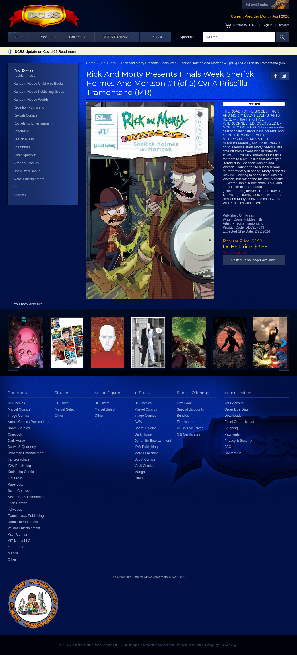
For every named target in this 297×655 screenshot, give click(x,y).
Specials (187, 37)
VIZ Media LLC (19, 541)
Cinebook (15, 434)
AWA (138, 422)
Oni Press (108, 63)
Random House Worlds (31, 99)
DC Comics (16, 403)
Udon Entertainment (23, 522)
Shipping (231, 428)
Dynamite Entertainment (26, 453)
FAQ (227, 447)
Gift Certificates (188, 434)
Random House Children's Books (38, 84)
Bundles (183, 416)
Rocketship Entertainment (32, 123)
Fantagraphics (18, 459)
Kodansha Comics (21, 472)
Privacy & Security (238, 441)
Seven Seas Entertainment (28, 497)
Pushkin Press (24, 76)
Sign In (268, 25)
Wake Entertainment (28, 179)
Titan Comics (18, 503)
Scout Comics (18, 491)
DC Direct (62, 403)
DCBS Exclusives (117, 37)
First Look (184, 403)
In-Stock (155, 37)
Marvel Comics (19, 409)
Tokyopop (15, 509)
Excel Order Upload (239, 422)
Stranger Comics (26, 163)
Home (20, 37)
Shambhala (22, 147)
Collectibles (78, 37)
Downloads (232, 416)
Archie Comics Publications (28, 422)
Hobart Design (228, 645)
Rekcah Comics (25, 115)
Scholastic (21, 131)
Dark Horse (16, 441)
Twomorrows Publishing (26, 516)
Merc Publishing (146, 453)
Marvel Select (65, 409)
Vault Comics (18, 534)
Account (283, 25)
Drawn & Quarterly (22, 447)
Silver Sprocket (24, 155)
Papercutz (15, 484)
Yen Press (15, 547)
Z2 (15, 187)
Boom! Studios (19, 428)
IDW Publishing (19, 466)
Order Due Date (236, 409)
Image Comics (19, 416)
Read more (67, 52)
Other (12, 559)
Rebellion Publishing (28, 107)
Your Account (234, 403)
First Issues (185, 422)
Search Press (23, 139)
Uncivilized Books (26, 171)
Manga (13, 553)
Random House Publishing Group (38, 92)
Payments (232, 434)
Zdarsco (19, 195)
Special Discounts (190, 409)
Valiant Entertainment (24, 528)
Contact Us (232, 453)
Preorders (47, 37)
